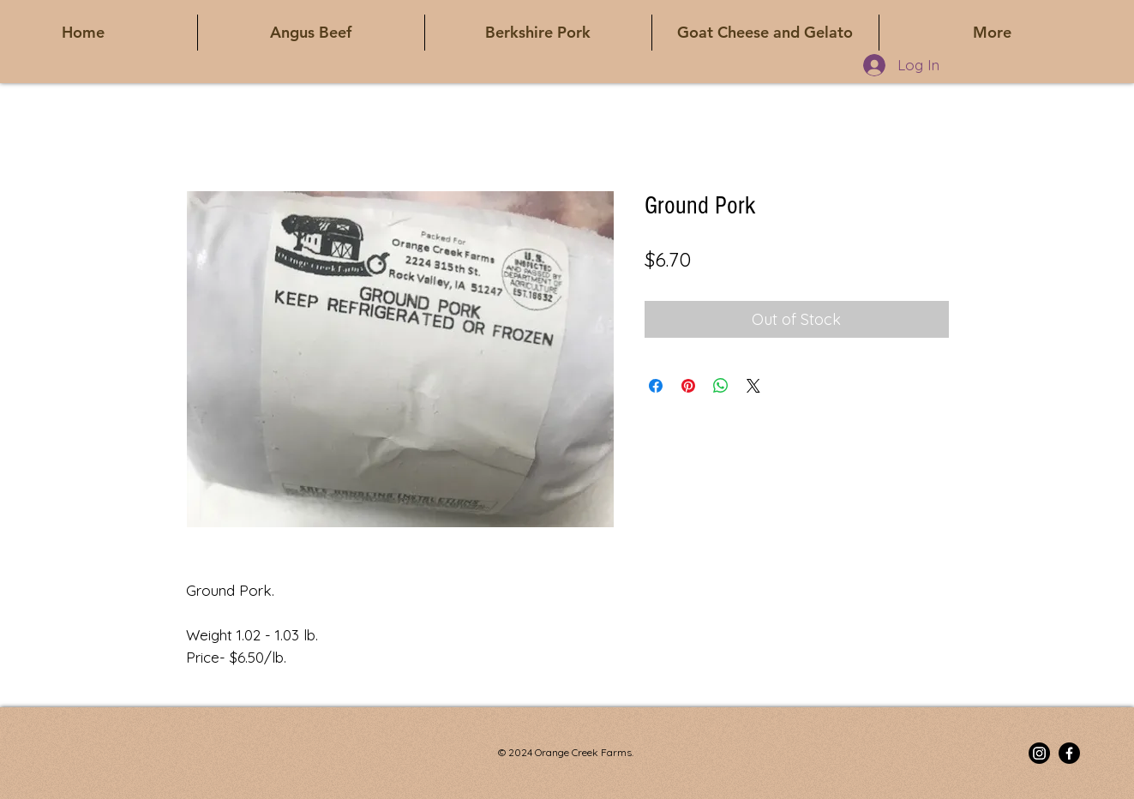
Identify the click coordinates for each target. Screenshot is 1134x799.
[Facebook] (1069, 753)
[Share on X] (753, 385)
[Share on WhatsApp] (721, 385)
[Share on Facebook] (655, 385)
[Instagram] (1039, 753)
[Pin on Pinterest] (688, 385)
